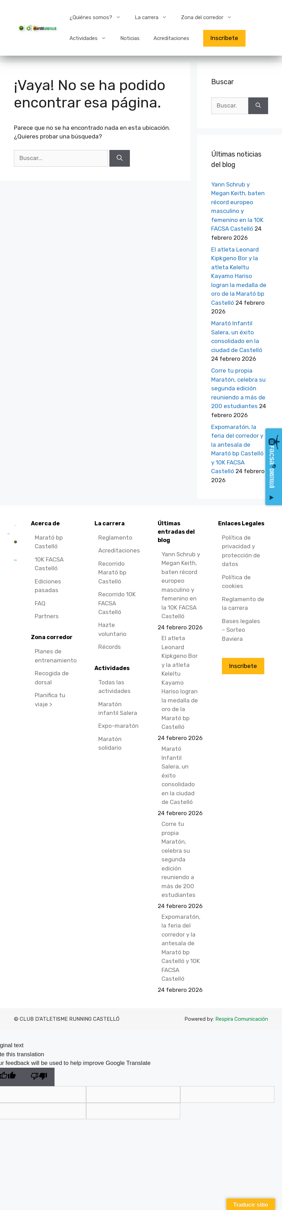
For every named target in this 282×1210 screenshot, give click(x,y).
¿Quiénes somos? (98, 17)
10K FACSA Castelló (49, 564)
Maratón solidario (110, 743)
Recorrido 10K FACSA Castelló (117, 603)
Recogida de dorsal (52, 678)
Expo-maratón (118, 725)
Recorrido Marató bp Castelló (112, 572)
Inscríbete (224, 37)
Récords (109, 646)
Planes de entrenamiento (56, 656)
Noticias (130, 38)
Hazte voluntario (112, 629)
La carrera (154, 17)
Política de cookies (236, 582)
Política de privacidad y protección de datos (241, 551)
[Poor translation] (39, 1077)
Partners (47, 616)
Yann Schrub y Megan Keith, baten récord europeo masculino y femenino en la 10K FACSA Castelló (180, 585)
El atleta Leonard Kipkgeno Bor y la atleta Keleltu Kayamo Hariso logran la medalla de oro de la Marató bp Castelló (238, 276)
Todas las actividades (114, 687)
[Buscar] (119, 158)
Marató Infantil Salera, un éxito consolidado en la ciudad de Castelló (178, 775)
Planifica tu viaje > (50, 700)
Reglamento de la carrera (243, 604)
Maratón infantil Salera (117, 709)
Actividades (91, 38)
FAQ (40, 603)
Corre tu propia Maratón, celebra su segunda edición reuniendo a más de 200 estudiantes (238, 388)
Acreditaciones (171, 38)
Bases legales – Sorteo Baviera (241, 630)
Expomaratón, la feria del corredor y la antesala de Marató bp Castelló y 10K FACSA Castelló (180, 947)
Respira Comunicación (241, 1019)
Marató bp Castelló (49, 542)
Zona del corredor (210, 17)
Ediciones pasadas (48, 586)
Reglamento (115, 537)
